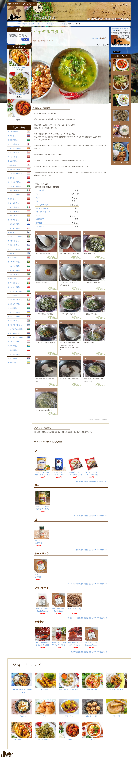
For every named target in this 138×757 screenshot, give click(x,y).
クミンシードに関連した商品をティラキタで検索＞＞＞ (88, 618)
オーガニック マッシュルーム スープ (120, 137)
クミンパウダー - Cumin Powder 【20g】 (42, 611)
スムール (19, 117)
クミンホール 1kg (74, 608)
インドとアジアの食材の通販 (120, 45)
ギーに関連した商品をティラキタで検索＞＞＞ (91, 516)
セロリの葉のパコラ (19, 94)
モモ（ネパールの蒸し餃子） (69, 682)
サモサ (45, 708)
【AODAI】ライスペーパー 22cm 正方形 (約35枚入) (75, 474)
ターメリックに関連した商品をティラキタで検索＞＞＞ (88, 584)
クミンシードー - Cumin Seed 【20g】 (58, 611)
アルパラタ (116, 708)
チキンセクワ (45, 682)
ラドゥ (121, 121)
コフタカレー (121, 71)
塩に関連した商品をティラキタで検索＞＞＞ (92, 550)
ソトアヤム (93, 731)
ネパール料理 (47, 23)
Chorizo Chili (121, 90)
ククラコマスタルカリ (116, 682)
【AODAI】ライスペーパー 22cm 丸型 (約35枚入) (91, 474)
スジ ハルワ (22, 708)
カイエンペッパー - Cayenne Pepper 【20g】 (91, 645)
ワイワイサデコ (93, 682)
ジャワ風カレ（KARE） (19, 66)
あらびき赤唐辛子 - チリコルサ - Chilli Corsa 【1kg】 (42, 645)
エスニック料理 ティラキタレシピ (26, 23)
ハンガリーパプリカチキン (121, 161)
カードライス (121, 106)
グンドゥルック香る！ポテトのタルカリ (22, 683)
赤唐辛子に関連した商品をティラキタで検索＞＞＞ (89, 652)
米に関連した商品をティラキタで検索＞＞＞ (92, 481)
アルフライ (69, 708)
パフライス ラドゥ (93, 708)
